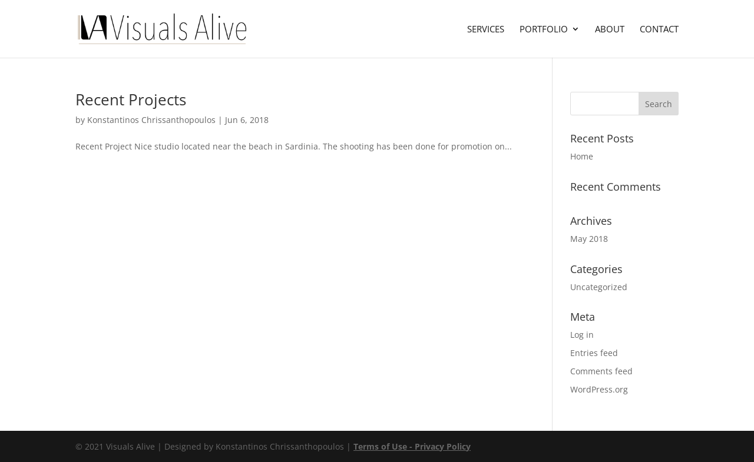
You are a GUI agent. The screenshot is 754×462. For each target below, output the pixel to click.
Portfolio (544, 30)
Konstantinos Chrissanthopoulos (151, 119)
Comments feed (601, 371)
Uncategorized (598, 287)
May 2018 (589, 238)
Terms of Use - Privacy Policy (412, 446)
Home (581, 156)
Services (485, 30)
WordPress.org (599, 389)
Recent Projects (130, 99)
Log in (582, 334)
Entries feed (594, 352)
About (609, 30)
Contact (659, 30)
